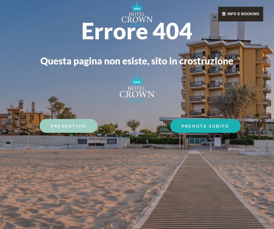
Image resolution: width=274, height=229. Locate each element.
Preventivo (68, 125)
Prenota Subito (205, 125)
